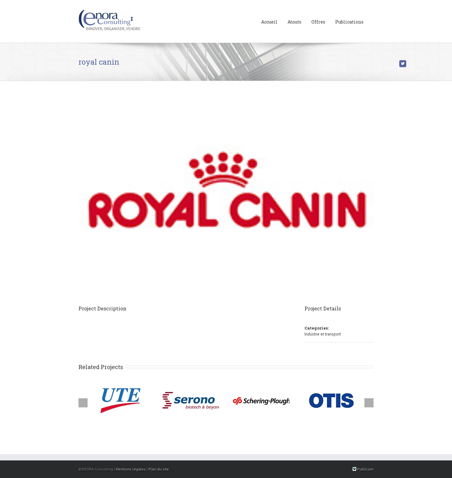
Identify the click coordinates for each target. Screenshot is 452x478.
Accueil (269, 22)
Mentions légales (131, 469)
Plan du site (158, 469)
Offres (318, 22)
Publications (349, 22)
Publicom (363, 469)
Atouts (294, 22)
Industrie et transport (322, 334)
